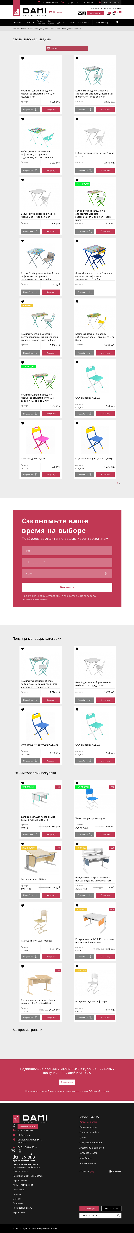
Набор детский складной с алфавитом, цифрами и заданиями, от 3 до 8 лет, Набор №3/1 (93, 215)
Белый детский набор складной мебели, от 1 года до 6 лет (38, 215)
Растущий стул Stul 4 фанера (36, 940)
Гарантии (18, 1203)
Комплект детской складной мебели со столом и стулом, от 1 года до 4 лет (39, 93)
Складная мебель (88, 1152)
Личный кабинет (111, 1208)
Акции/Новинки (41, 22)
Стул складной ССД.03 (33, 458)
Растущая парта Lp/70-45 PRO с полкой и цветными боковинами (93, 879)
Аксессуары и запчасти (91, 1147)
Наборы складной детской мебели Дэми (45, 29)
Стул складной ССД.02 (87, 397)
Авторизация (96, 13)
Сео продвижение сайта (25, 1164)
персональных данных (35, 599)
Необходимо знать (22, 1207)
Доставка (61, 22)
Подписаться (67, 1082)
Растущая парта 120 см (33, 879)
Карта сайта (19, 1212)
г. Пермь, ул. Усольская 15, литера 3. (30, 1141)
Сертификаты (20, 1180)
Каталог (17, 22)
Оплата (72, 22)
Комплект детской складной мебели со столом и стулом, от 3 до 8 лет (95, 336)
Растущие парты (88, 1121)
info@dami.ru (24, 1135)
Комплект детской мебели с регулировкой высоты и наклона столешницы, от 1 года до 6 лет (39, 336)
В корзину (51, 109)
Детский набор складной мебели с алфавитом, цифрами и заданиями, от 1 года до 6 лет (40, 276)
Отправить (67, 587)
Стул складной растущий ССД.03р (94, 458)
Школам (54, 11)
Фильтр (53, 48)
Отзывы (17, 1198)
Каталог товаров (89, 1116)
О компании (94, 8)
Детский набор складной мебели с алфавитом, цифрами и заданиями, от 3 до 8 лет (94, 276)
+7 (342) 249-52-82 (87, 3)
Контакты (117, 8)
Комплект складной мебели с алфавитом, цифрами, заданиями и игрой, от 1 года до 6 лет (94, 93)
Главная (16, 29)
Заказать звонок (111, 2)
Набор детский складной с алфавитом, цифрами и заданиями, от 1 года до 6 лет (37, 154)
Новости (17, 1194)
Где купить (51, 22)
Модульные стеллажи (90, 1142)
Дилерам (107, 8)
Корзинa (86, 1171)
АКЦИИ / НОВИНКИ (23, 1185)
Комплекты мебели (89, 1132)
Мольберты (85, 1158)
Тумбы (82, 1137)
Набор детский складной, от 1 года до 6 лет (94, 154)
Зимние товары (87, 1163)
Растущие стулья (88, 1127)
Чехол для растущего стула (90, 818)
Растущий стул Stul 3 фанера (91, 1001)
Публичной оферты (99, 1091)
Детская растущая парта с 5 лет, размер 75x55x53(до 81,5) (38, 818)
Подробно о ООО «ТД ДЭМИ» (28, 1175)
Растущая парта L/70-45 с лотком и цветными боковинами (94, 941)
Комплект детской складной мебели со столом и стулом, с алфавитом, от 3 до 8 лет (37, 397)
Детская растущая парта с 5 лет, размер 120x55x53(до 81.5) (38, 1001)
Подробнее (30, 109)
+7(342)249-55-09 (72, 3)
